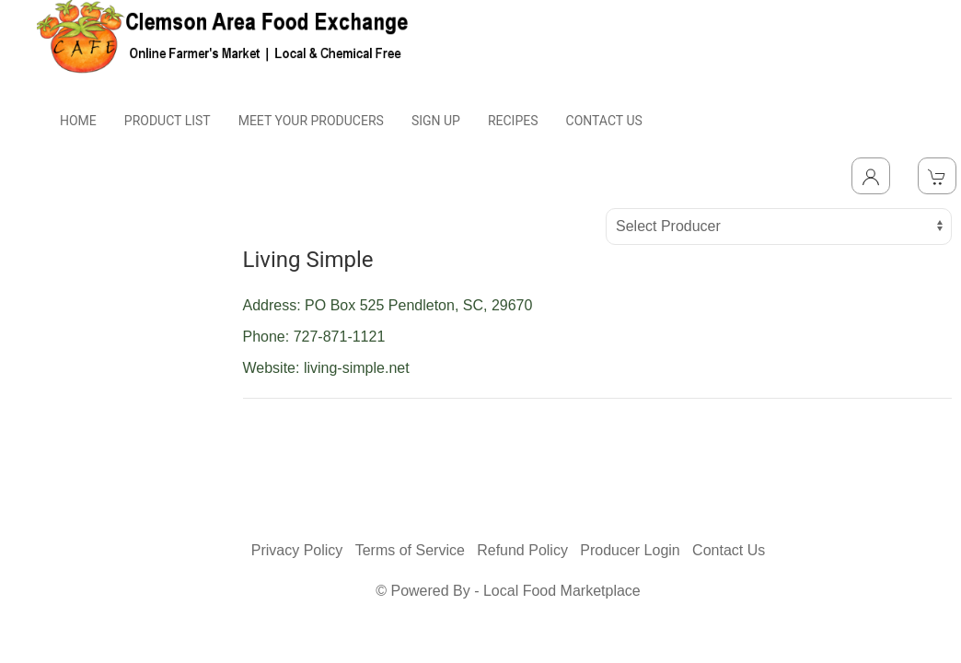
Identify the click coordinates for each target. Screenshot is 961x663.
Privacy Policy (297, 550)
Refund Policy (522, 550)
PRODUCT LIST (167, 120)
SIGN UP (435, 120)
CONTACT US (604, 120)
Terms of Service (410, 550)
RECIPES (513, 120)
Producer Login (630, 550)
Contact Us (728, 550)
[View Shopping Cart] (937, 175)
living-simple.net (357, 368)
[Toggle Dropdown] (870, 175)
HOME (78, 120)
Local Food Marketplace (562, 591)
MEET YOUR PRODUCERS (311, 120)
